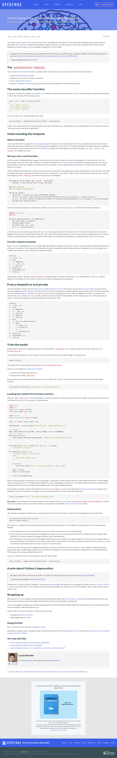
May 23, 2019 (32, 60)
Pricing (57, 5)
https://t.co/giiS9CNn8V (85, 575)
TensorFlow (74, 630)
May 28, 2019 (40, 579)
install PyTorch (44, 148)
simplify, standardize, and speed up (72, 598)
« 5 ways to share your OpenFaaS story (21, 671)
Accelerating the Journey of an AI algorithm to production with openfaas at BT (37, 647)
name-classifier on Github (36, 627)
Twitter (28, 617)
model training (27, 291)
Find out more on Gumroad (58, 729)
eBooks (106, 742)
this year (15, 246)
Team (99, 742)
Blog (47, 5)
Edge (84, 742)
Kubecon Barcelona (28, 42)
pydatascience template (18, 72)
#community (31, 56)
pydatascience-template (51, 584)
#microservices (45, 56)
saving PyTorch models (34, 369)
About (36, 5)
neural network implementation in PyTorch (48, 289)
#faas (38, 56)
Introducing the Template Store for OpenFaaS (26, 645)
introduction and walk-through (88, 289)
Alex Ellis (24, 751)
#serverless (22, 56)
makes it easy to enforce (65, 162)
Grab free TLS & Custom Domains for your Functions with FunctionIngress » (61, 671)
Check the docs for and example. (76, 503)
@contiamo (56, 660)
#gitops (54, 56)
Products (69, 5)
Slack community (27, 614)
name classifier (36, 93)
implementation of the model (24, 293)
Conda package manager (25, 75)
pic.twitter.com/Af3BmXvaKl (67, 56)
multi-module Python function (20, 81)
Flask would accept (85, 489)
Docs (81, 5)
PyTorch (54, 47)
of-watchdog (29, 83)
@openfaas (29, 660)
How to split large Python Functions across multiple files (29, 642)
